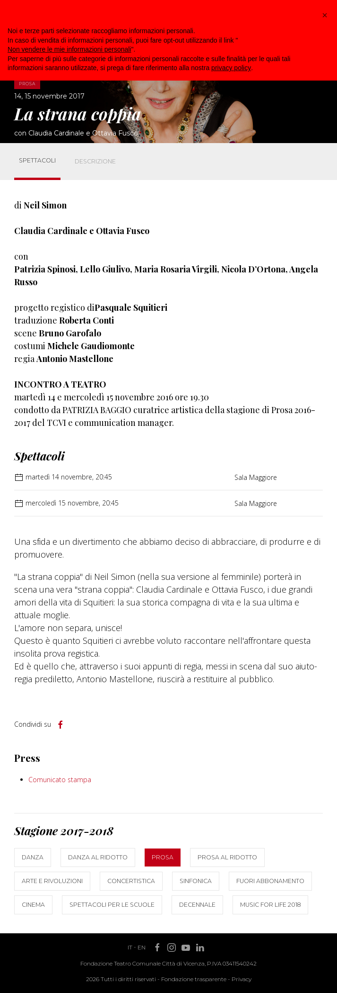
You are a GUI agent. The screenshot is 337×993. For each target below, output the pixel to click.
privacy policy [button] (231, 68)
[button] (324, 15)
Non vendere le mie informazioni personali (69, 49)
